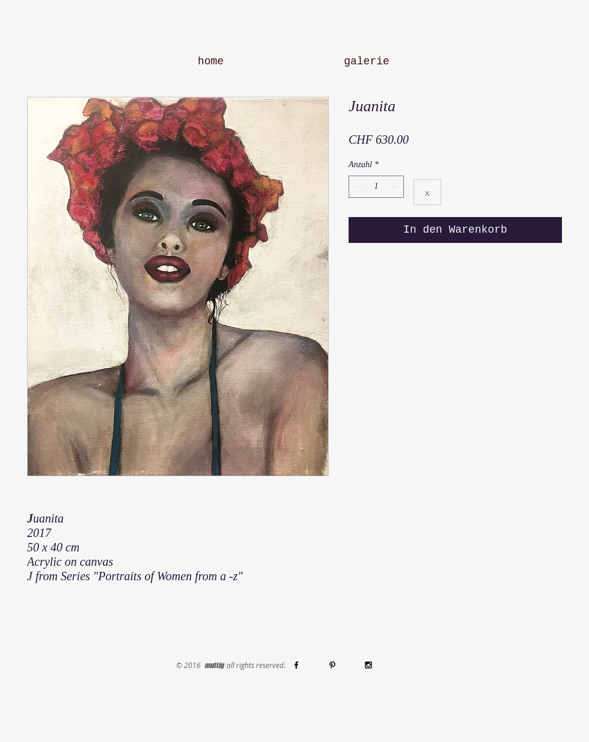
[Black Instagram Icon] (368, 665)
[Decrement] (357, 186)
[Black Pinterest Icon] (332, 665)
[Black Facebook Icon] (296, 665)
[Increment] (394, 186)
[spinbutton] (376, 186)
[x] (427, 192)
